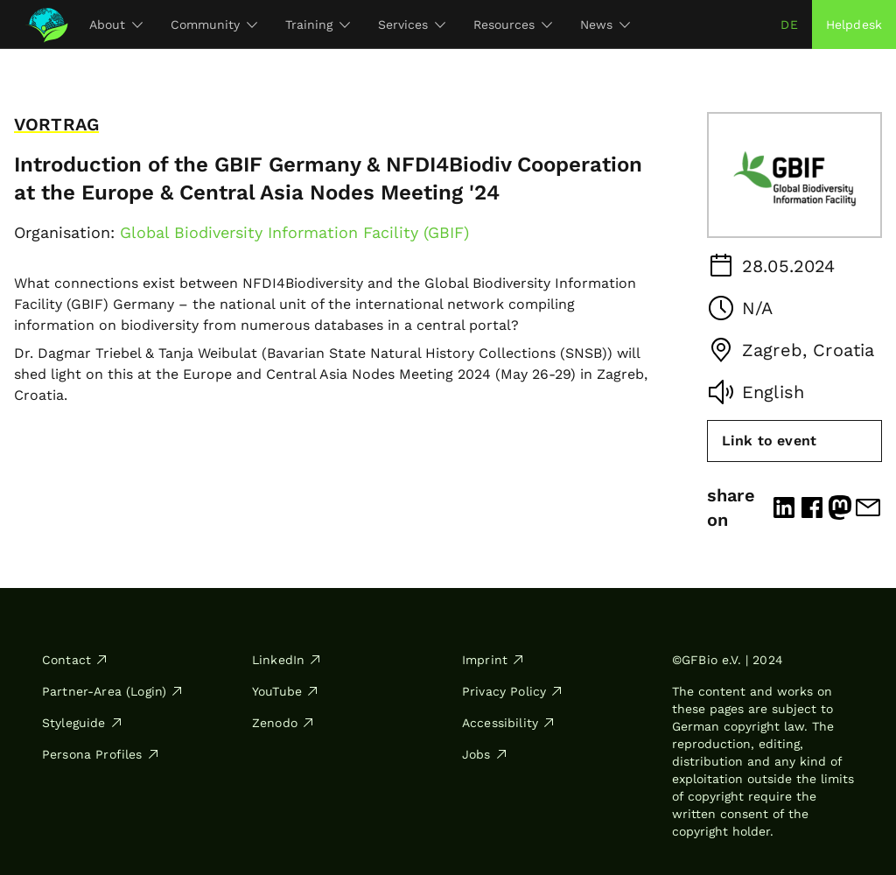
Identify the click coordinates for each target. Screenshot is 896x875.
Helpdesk (854, 25)
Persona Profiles (101, 754)
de (788, 25)
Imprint (493, 660)
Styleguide (82, 723)
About (116, 25)
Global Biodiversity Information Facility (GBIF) (294, 232)
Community (214, 25)
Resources (512, 25)
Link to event (769, 440)
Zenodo (283, 723)
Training (317, 25)
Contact (75, 660)
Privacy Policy (513, 691)
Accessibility (509, 723)
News (605, 25)
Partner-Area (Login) (113, 691)
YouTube (285, 691)
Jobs (485, 754)
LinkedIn (287, 660)
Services (411, 25)
